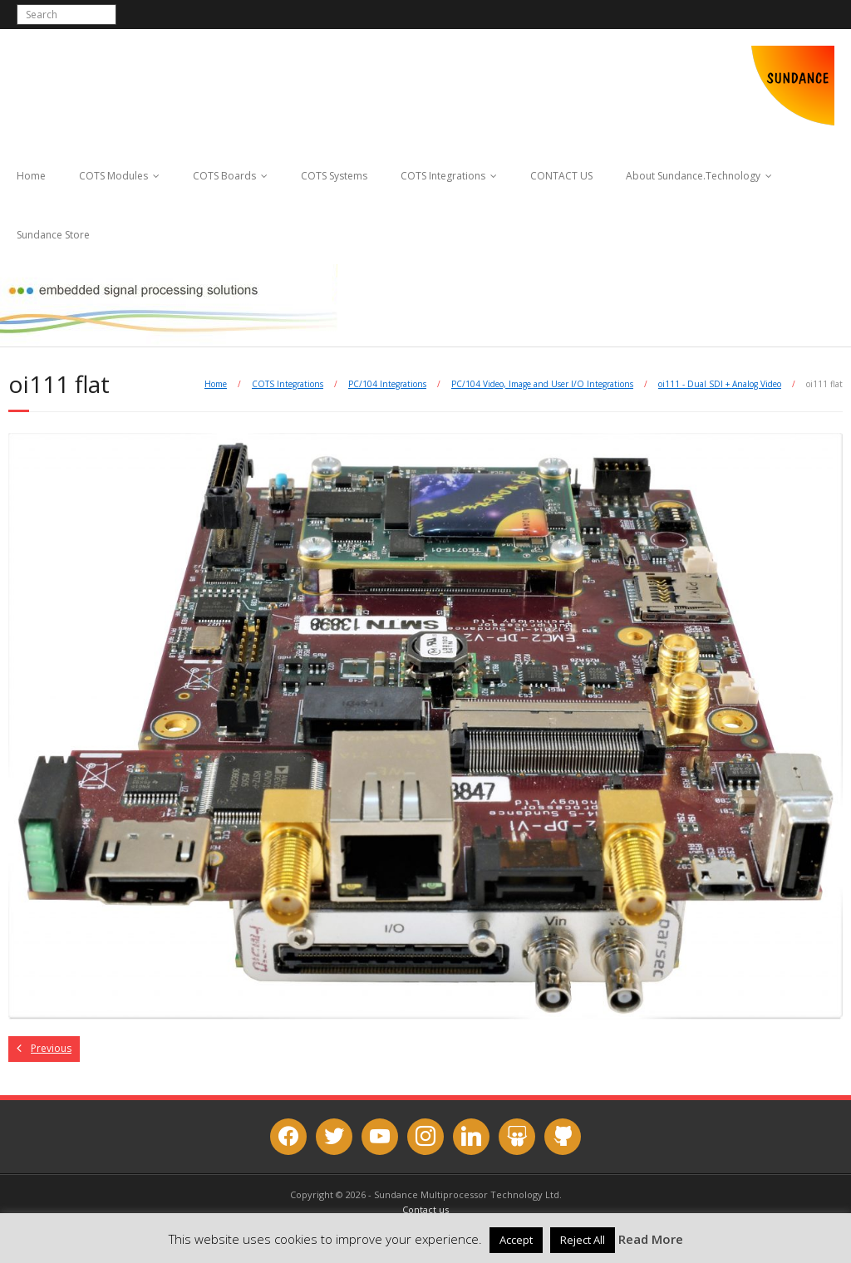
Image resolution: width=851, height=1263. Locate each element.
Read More (650, 1239)
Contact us (425, 1209)
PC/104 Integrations (387, 384)
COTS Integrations (443, 176)
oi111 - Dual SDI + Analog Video (719, 384)
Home (31, 176)
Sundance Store (53, 235)
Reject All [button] (582, 1239)
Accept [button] (516, 1239)
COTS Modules (113, 176)
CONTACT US (561, 176)
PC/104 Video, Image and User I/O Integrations (542, 384)
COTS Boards (224, 176)
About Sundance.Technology (693, 176)
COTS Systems (334, 176)
